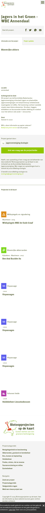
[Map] (22, 69)
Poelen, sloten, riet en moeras (13, 462)
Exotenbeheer (7, 468)
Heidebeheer (7, 459)
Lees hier (12, 510)
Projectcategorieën (9, 483)
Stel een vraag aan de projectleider (22, 150)
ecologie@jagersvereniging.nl (12, 174)
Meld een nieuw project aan (12, 489)
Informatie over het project (9, 41)
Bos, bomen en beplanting (12, 456)
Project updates (29, 41)
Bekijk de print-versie (9, 128)
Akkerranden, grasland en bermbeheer (16, 453)
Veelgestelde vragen (9, 486)
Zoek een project (8, 480)
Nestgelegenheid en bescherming (14, 450)
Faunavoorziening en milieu (12, 465)
